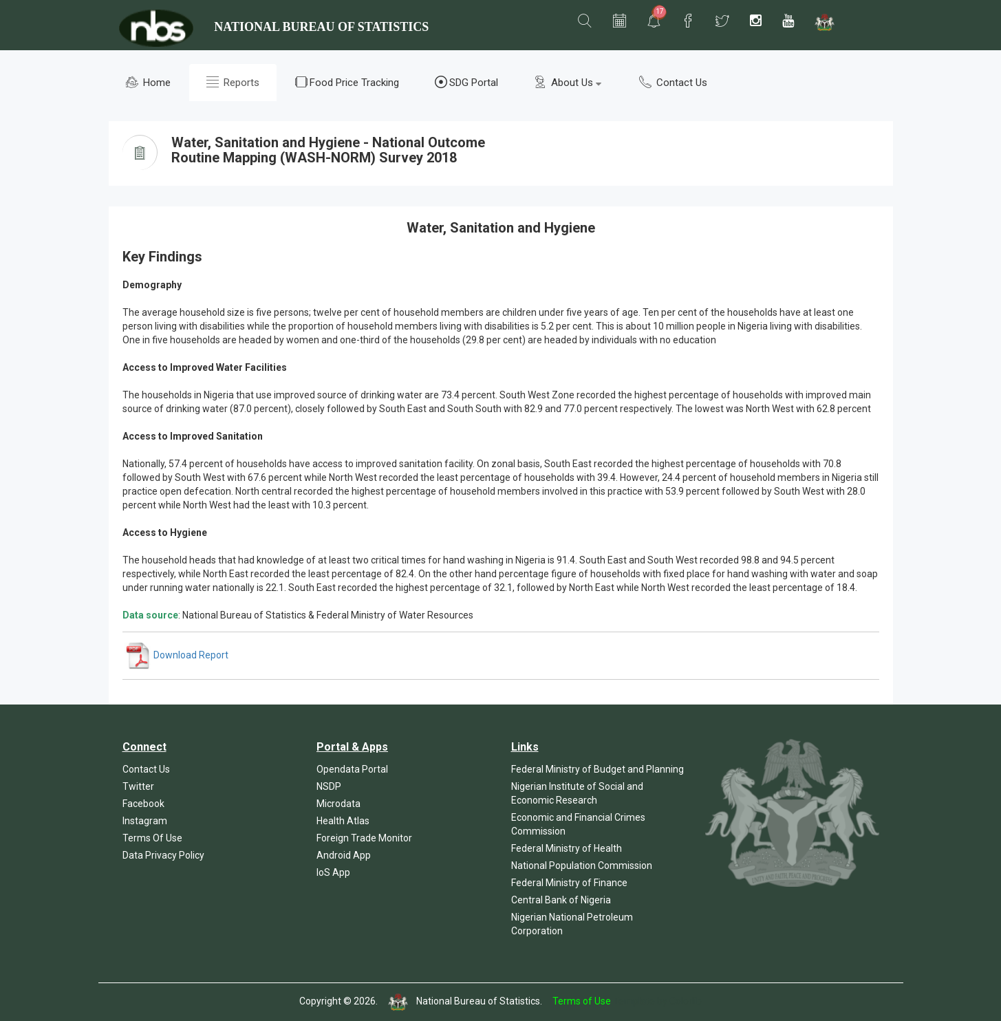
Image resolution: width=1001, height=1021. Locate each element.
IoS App (333, 872)
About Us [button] (567, 82)
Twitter (138, 786)
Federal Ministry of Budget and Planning (597, 769)
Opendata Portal (352, 769)
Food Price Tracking (347, 82)
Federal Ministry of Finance (569, 882)
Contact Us (673, 82)
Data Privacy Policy (163, 855)
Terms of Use (581, 1001)
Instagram (144, 820)
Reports (232, 82)
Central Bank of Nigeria (561, 899)
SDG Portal (466, 82)
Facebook (143, 803)
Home (148, 82)
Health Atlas (342, 820)
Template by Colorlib (657, 1001)
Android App (343, 855)
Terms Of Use (152, 837)
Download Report (176, 654)
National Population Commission (581, 865)
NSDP (328, 786)
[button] (585, 21)
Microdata (338, 803)
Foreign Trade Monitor (364, 837)
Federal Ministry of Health (566, 848)
